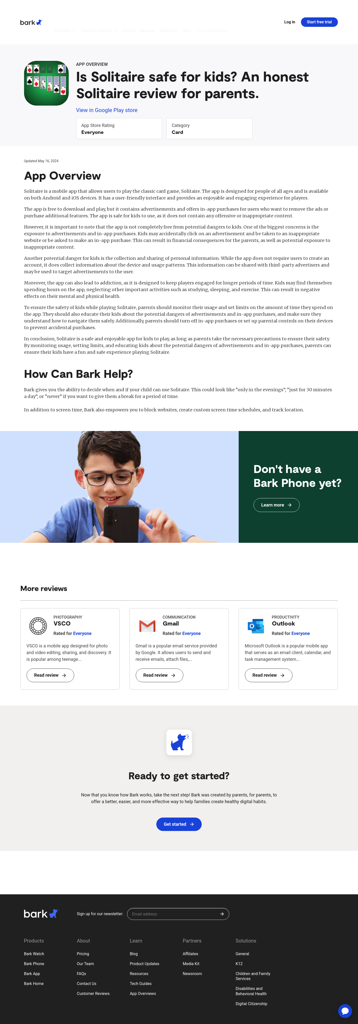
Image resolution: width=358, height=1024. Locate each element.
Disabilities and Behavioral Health (251, 964)
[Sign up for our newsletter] (178, 887)
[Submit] (222, 887)
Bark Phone (34, 936)
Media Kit (191, 936)
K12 (239, 936)
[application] (345, 1011)
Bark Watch (34, 926)
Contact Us (87, 956)
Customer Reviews (93, 966)
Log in (289, 8)
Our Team (85, 936)
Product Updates (144, 936)
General (242, 926)
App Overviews (143, 966)
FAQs (81, 946)
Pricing (83, 926)
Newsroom (192, 946)
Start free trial (319, 8)
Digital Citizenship (251, 976)
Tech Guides (141, 956)
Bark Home (34, 956)
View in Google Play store (107, 83)
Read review (50, 647)
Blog (134, 926)
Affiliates (190, 926)
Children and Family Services (253, 949)
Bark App (32, 946)
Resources (139, 946)
